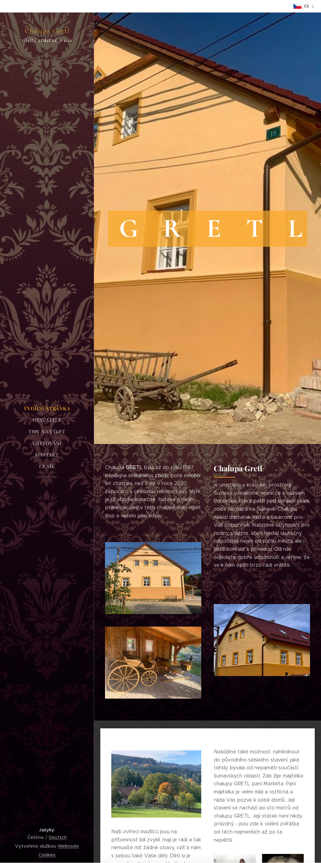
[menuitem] (47, 408)
